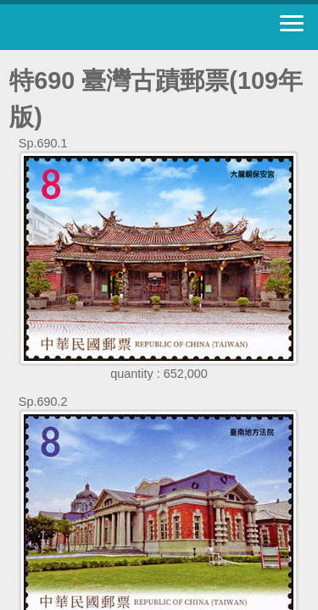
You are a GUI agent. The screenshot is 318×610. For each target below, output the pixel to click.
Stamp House (106, 27)
